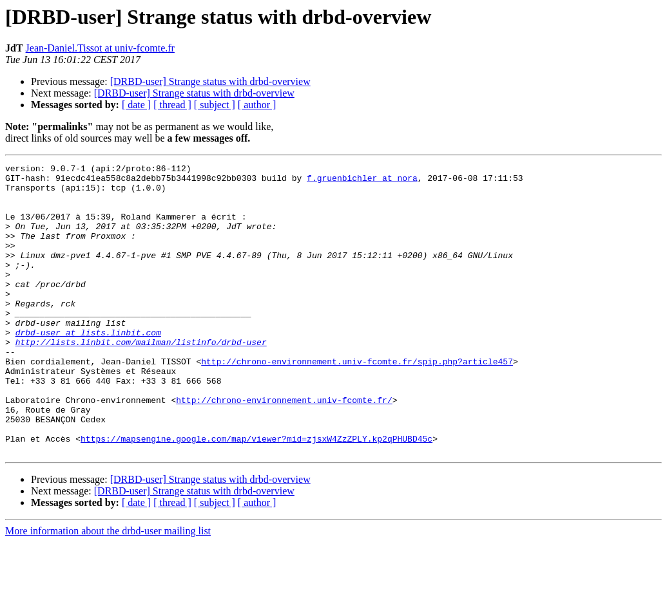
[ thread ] (172, 104)
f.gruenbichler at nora (362, 181)
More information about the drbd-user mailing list (108, 588)
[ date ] (136, 104)
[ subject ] (214, 104)
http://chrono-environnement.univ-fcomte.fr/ (284, 448)
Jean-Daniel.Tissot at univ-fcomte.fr (100, 47)
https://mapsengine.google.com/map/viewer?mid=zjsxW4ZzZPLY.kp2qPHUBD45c (256, 494)
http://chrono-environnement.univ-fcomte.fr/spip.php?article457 (357, 402)
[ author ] (257, 104)
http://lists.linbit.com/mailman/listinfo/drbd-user (141, 378)
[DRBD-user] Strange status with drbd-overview (210, 81)
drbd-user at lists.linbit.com (88, 367)
